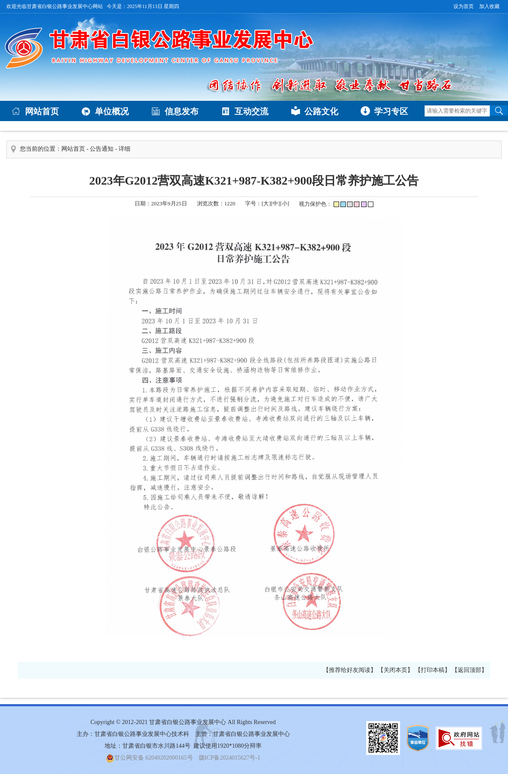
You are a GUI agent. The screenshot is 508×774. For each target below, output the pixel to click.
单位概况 (105, 111)
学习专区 (384, 111)
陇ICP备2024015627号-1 (229, 758)
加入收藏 (489, 6)
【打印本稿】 (432, 670)
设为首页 (463, 6)
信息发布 (175, 111)
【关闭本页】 (395, 670)
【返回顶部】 (469, 670)
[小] (284, 203)
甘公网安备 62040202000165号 (149, 758)
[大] (266, 203)
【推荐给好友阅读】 (349, 670)
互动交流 (244, 111)
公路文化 (314, 111)
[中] (275, 203)
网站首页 (35, 111)
